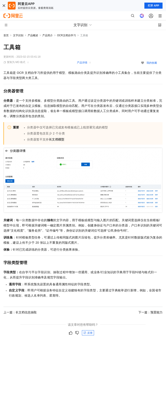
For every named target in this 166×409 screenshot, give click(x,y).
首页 (6, 35)
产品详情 (82, 62)
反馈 (88, 332)
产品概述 (33, 35)
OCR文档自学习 (66, 35)
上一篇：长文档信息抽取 (20, 312)
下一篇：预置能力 (150, 312)
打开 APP (153, 5)
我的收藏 (152, 62)
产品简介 (47, 35)
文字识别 (18, 35)
